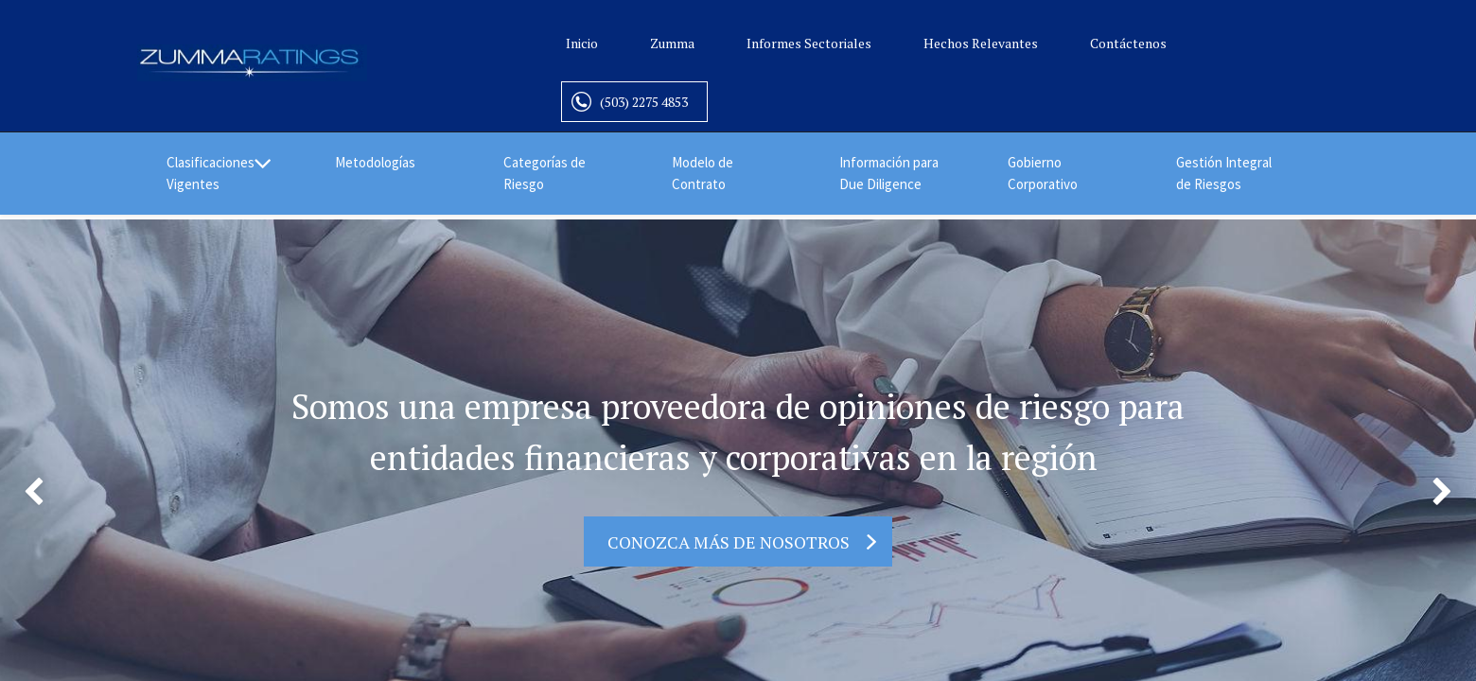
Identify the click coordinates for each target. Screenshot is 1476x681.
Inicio (582, 43)
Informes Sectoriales (809, 43)
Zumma (672, 43)
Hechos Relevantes (980, 43)
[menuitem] (390, 163)
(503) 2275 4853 (644, 102)
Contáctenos (1128, 43)
